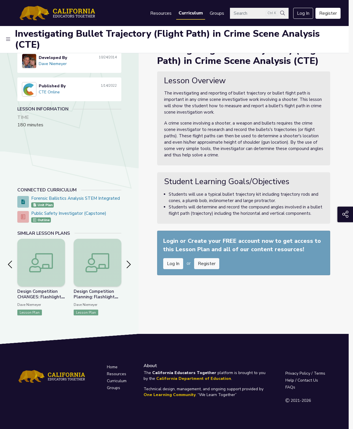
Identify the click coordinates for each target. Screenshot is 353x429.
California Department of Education (193, 378)
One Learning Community (170, 394)
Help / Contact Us (301, 380)
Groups (217, 13)
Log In (303, 13)
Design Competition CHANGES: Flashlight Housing (39, 297)
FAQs (290, 387)
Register (328, 13)
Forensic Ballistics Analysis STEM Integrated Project (83, 198)
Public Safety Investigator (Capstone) (68, 213)
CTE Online (49, 92)
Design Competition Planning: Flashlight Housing (94, 297)
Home (112, 367)
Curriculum (191, 13)
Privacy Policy (297, 373)
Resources (161, 13)
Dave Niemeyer (53, 63)
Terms (319, 373)
